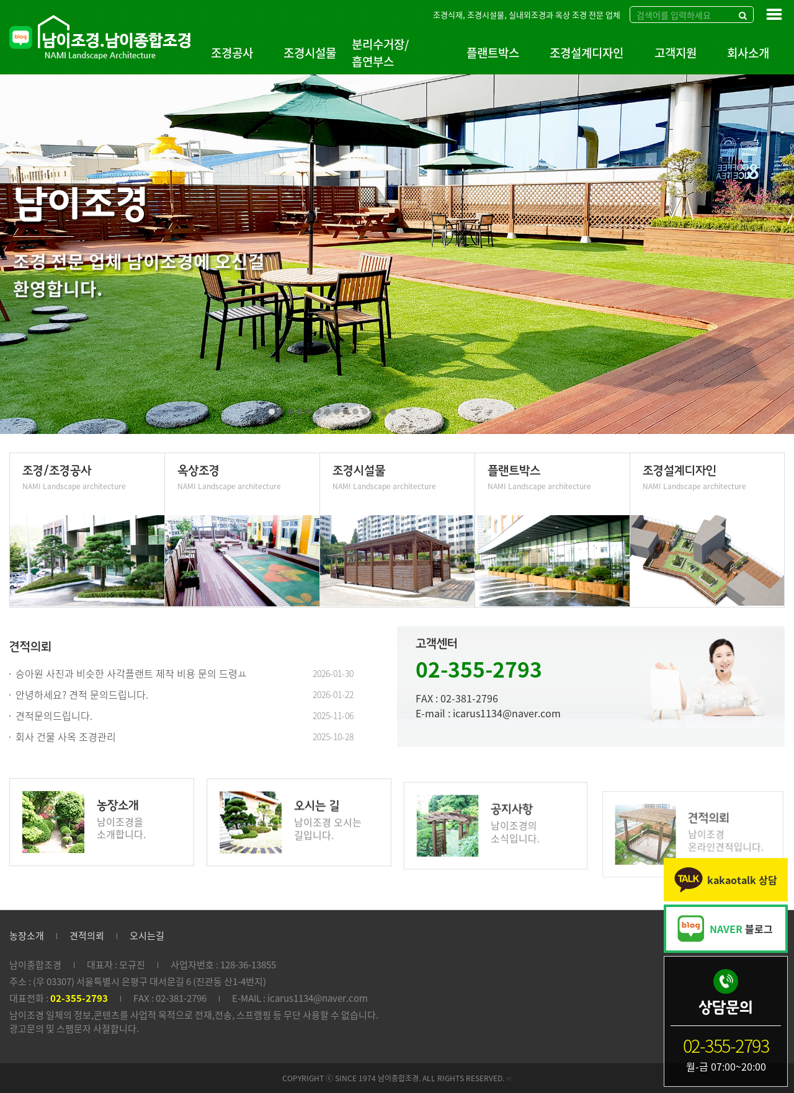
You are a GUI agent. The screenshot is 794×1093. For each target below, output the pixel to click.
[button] (272, 412)
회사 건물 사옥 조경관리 (66, 736)
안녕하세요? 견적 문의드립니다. (82, 694)
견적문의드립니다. (54, 715)
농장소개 (26, 935)
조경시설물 (309, 52)
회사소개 (748, 52)
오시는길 (147, 935)
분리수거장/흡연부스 (380, 52)
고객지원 (675, 52)
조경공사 (232, 52)
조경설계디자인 (586, 52)
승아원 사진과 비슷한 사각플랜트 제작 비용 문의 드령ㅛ (131, 673)
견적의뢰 (86, 935)
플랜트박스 (492, 52)
